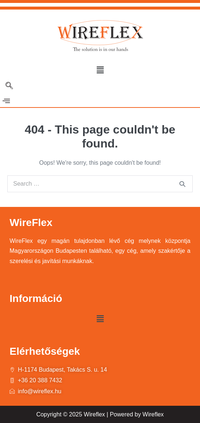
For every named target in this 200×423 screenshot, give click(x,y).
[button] (100, 70)
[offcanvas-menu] (6, 101)
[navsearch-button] (9, 86)
